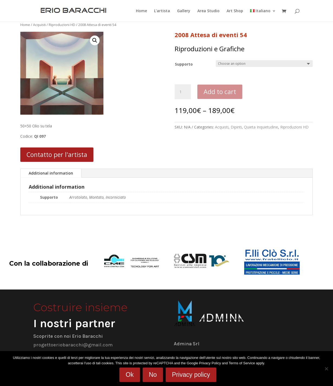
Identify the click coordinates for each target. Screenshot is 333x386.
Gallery (183, 11)
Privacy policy (191, 374)
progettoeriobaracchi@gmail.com (73, 345)
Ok (129, 374)
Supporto (184, 64)
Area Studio (208, 11)
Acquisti (39, 24)
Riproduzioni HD (62, 24)
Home (141, 11)
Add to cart (220, 91)
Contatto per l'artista (57, 154)
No (153, 374)
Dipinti (236, 127)
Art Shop (235, 11)
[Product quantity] (183, 91)
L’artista (162, 11)
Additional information (51, 173)
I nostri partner (74, 323)
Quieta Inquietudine (261, 127)
